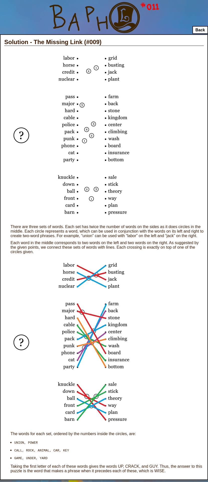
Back (200, 30)
